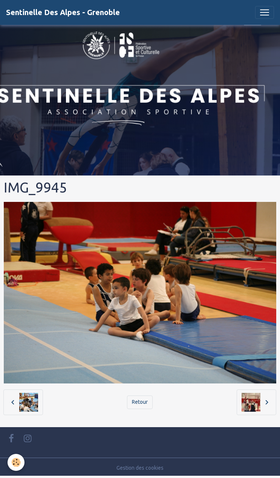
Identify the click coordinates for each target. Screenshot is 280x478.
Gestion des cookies (140, 468)
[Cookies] (16, 462)
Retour (140, 402)
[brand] (63, 12)
